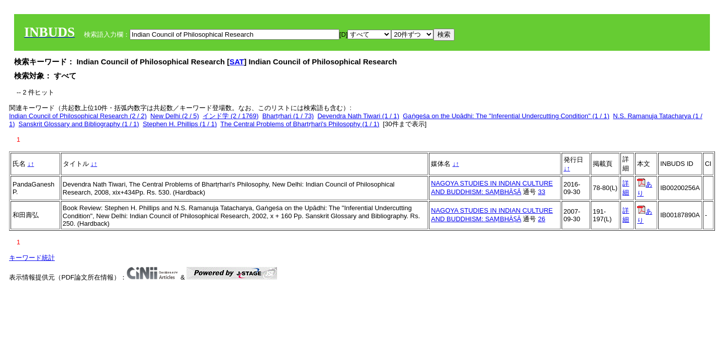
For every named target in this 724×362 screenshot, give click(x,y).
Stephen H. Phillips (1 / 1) (180, 124)
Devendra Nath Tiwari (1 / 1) (358, 116)
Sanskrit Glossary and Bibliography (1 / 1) (79, 124)
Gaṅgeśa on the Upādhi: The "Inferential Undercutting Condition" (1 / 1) (506, 116)
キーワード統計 (32, 257)
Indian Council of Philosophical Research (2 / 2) (78, 116)
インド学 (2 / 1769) (230, 116)
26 (541, 219)
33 (541, 192)
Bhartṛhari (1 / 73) (288, 116)
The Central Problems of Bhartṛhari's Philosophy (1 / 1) (299, 124)
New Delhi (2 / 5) (174, 116)
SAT (236, 61)
